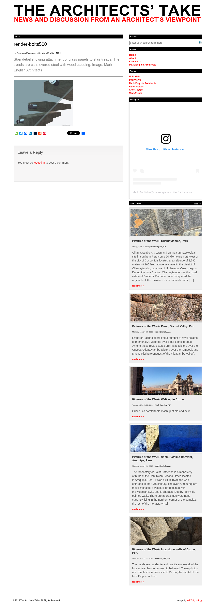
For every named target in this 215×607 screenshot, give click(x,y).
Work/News (135, 93)
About (132, 58)
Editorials (134, 76)
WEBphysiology (194, 600)
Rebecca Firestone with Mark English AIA (38, 53)
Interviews (135, 80)
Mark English (141, 192)
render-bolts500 (30, 44)
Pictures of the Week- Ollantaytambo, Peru (160, 241)
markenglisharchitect (165, 192)
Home (132, 54)
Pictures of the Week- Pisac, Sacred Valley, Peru (163, 326)
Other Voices (136, 86)
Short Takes (136, 89)
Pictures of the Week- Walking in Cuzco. (158, 399)
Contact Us (135, 61)
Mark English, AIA (158, 246)
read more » (138, 286)
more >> (197, 204)
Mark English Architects (142, 64)
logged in (39, 162)
